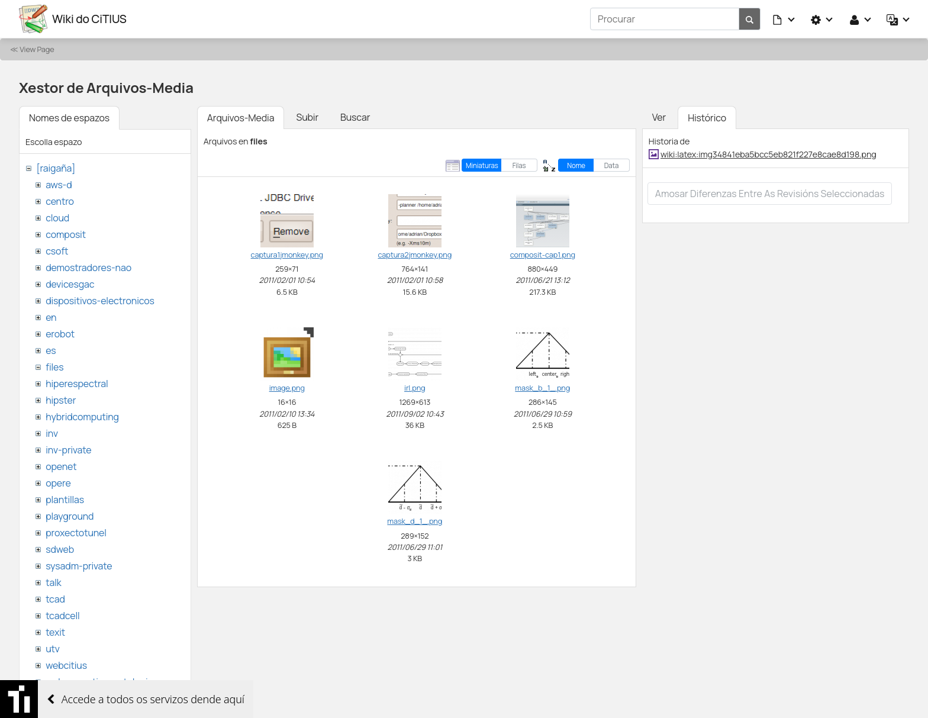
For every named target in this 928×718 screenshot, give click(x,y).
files (54, 367)
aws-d (59, 184)
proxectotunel (76, 532)
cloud (57, 217)
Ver (659, 117)
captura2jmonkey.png (415, 254)
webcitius (66, 665)
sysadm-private (79, 565)
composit (66, 234)
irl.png (414, 387)
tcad (55, 599)
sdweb (60, 549)
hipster (61, 400)
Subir (307, 117)
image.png (287, 387)
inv (52, 433)
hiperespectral (77, 383)
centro (60, 201)
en (51, 317)
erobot (60, 333)
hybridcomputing (82, 416)
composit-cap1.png (542, 254)
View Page (37, 49)
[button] (784, 19)
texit (55, 632)
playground (70, 516)
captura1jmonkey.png (287, 254)
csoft (57, 250)
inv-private (68, 449)
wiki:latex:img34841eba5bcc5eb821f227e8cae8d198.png (768, 154)
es (51, 350)
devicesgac (70, 284)
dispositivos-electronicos (100, 300)
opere (58, 483)
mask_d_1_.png (414, 521)
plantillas (65, 499)
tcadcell (62, 615)
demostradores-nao (88, 267)
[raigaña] (55, 168)
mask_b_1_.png (542, 387)
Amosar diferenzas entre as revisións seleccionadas (770, 193)
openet (61, 466)
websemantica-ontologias (101, 681)
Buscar (355, 117)
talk (53, 582)
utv (53, 648)
